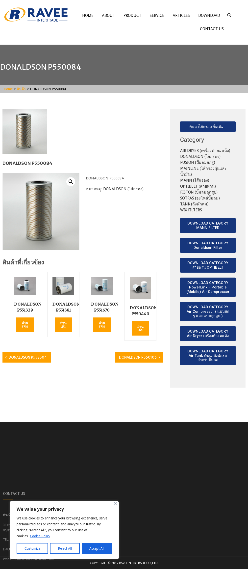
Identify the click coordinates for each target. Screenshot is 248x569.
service (157, 15)
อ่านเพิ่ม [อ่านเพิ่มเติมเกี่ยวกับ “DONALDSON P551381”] (63, 324)
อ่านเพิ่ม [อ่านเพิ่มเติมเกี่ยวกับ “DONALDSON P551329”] (25, 324)
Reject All (65, 548)
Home (88, 15)
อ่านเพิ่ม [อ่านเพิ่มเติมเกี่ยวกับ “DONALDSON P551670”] (102, 324)
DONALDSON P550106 (138, 357)
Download (209, 15)
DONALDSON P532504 (28, 357)
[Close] (115, 503)
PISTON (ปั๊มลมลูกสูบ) (199, 192)
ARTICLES (181, 15)
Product (132, 15)
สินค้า (21, 89)
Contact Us (212, 29)
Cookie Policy (40, 536)
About (108, 15)
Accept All (96, 548)
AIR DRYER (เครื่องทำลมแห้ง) (205, 150)
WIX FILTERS (191, 210)
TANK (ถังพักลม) (194, 204)
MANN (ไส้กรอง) (194, 180)
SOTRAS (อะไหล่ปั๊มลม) (200, 198)
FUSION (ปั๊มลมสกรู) (197, 162)
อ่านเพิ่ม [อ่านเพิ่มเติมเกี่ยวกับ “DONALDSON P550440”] (140, 328)
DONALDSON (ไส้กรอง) (123, 189)
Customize (32, 548)
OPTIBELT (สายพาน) (198, 186)
